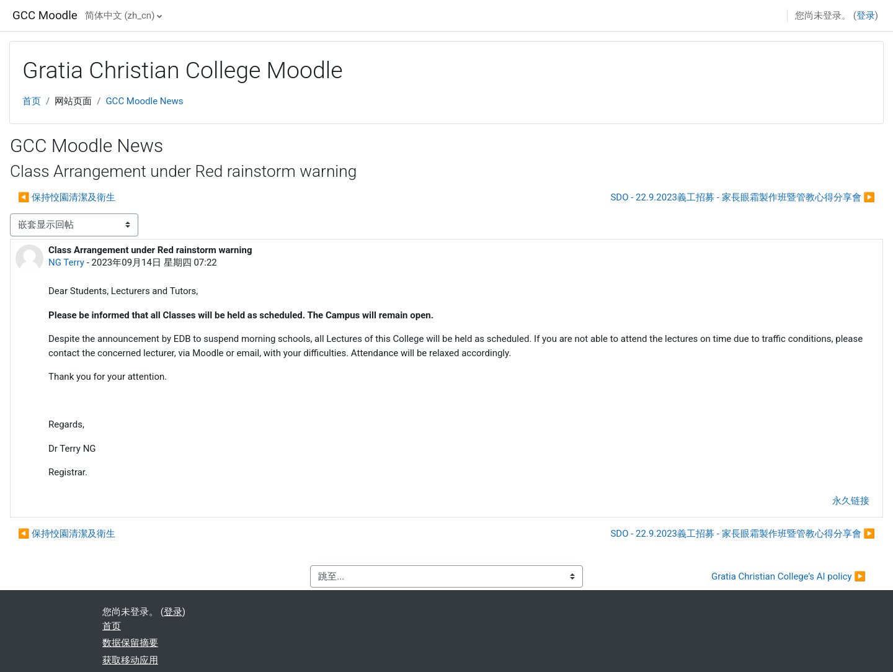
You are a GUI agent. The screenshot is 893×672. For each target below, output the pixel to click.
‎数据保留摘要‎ (130, 642)
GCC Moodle (45, 15)
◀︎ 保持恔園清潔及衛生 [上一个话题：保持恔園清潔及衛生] (66, 197)
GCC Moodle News (144, 101)
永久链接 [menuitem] (850, 500)
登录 (865, 15)
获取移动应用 (130, 660)
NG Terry (66, 262)
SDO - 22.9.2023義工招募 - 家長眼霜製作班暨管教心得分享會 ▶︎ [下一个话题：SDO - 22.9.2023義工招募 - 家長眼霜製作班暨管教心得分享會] (742, 197)
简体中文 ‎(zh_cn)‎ (120, 15)
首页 (31, 101)
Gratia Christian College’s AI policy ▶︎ (788, 576)
